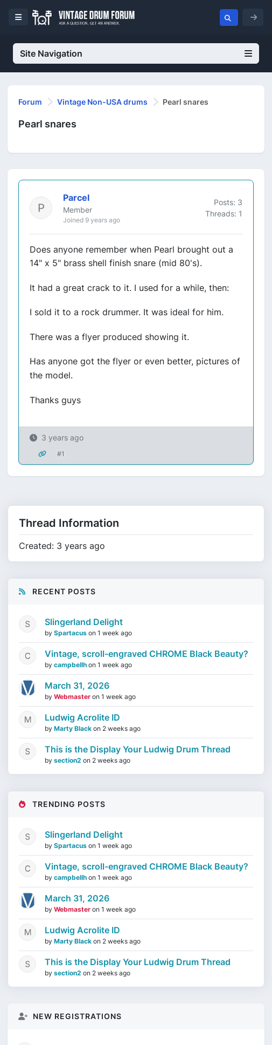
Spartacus (71, 633)
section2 (68, 760)
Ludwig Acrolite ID (82, 717)
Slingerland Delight (84, 621)
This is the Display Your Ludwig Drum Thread (138, 749)
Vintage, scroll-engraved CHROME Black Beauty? (146, 653)
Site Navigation (136, 53)
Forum (30, 101)
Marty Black (73, 728)
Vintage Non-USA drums (102, 101)
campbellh (71, 665)
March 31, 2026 (77, 685)
